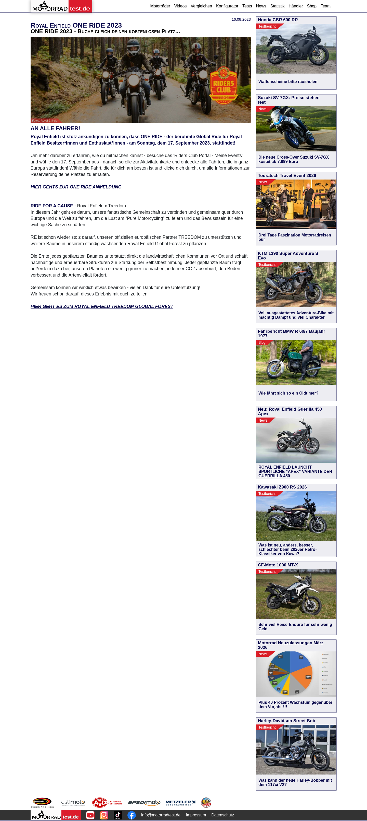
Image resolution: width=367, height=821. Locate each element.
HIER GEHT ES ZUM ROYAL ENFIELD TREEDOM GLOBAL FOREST (102, 306)
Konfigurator (227, 6)
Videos (180, 6)
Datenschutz (222, 815)
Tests (247, 6)
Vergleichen (201, 6)
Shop (312, 6)
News (261, 6)
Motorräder (160, 6)
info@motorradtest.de (160, 815)
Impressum (196, 815)
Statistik (277, 6)
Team (326, 6)
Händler (296, 6)
